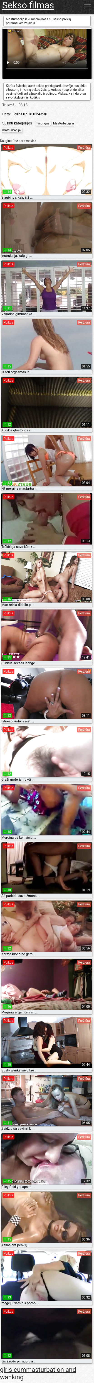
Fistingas (43, 123)
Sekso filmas (28, 5)
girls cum (13, 1369)
